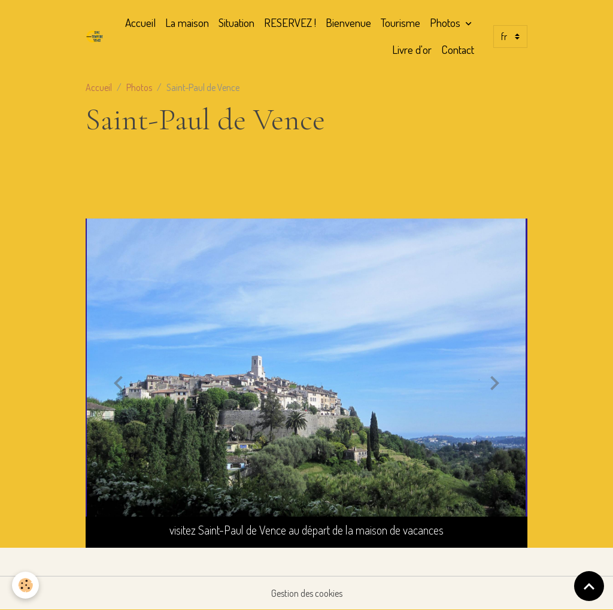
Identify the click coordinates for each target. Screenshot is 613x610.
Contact (457, 49)
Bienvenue (348, 22)
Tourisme (400, 22)
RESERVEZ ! (290, 22)
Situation (236, 22)
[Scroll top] (589, 586)
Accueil (140, 22)
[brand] (95, 36)
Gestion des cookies (306, 593)
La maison (187, 22)
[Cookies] (25, 585)
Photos (446, 22)
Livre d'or (412, 49)
